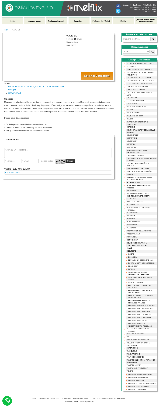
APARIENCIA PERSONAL (135, 90)
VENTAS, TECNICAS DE (136, 389)
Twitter (75, 402)
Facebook (68, 402)
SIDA (127, 337)
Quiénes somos (34, 21)
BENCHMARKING (132, 113)
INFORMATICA (131, 191)
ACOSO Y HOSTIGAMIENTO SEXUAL (140, 64)
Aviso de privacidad (87, 402)
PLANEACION (131, 228)
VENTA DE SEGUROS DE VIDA (139, 374)
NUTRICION (130, 216)
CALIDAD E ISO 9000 (134, 116)
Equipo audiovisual (57, 21)
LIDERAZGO (130, 199)
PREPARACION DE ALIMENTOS (138, 231)
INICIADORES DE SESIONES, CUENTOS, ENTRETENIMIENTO (36, 87)
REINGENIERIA (131, 240)
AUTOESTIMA (131, 104)
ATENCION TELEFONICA (135, 101)
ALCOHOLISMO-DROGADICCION (138, 84)
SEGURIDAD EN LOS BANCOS (139, 315)
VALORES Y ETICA (133, 365)
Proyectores (55, 398)
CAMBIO (12, 90)
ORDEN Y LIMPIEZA (135, 282)
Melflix (123, 21)
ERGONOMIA (132, 266)
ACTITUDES (130, 67)
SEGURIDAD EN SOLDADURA (139, 318)
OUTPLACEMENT (132, 222)
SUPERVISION (131, 348)
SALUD (128, 248)
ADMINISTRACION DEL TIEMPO (138, 78)
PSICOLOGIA (131, 237)
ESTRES (131, 269)
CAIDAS (130, 254)
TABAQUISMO (131, 351)
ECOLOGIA (132, 257)
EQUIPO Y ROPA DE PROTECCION (141, 263)
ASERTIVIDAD (131, 98)
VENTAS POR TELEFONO (137, 377)
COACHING (130, 127)
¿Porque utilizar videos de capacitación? (145, 20)
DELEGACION (131, 141)
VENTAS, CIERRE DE (135, 380)
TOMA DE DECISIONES (134, 357)
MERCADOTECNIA (133, 205)
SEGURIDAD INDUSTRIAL (137, 321)
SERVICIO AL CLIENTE (134, 334)
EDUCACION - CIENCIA (134, 155)
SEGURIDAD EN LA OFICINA (138, 312)
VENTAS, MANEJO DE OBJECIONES (141, 383)
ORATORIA (130, 219)
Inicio (12, 21)
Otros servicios (66, 398)
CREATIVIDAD (14, 93)
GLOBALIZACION (132, 183)
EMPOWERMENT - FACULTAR (137, 168)
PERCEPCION (131, 225)
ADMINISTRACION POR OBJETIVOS (139, 81)
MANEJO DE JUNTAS (134, 202)
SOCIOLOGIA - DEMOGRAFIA (137, 340)
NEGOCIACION (131, 213)
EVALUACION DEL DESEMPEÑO (138, 171)
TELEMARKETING (132, 354)
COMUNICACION (132, 135)
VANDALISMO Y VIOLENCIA (136, 368)
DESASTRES (130, 147)
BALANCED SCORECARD (135, 107)
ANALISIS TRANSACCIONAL (136, 87)
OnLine (92, 398)
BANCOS (129, 110)
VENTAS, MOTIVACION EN (138, 386)
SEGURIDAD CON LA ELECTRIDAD (141, 306)
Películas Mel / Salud (101, 21)
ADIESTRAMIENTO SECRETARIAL (139, 70)
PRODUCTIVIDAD (132, 234)
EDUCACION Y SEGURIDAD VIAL (140, 260)
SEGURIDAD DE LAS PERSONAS (140, 309)
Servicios (79, 21)
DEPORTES (130, 144)
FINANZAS (130, 174)
